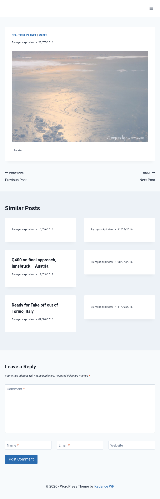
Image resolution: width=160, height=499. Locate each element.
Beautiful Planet (24, 35)
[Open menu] (151, 8)
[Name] (28, 445)
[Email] (80, 445)
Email (64, 445)
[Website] (132, 445)
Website (116, 445)
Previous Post (40, 176)
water (18, 150)
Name (13, 445)
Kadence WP (104, 486)
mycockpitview (24, 42)
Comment (16, 389)
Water (43, 35)
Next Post (119, 176)
